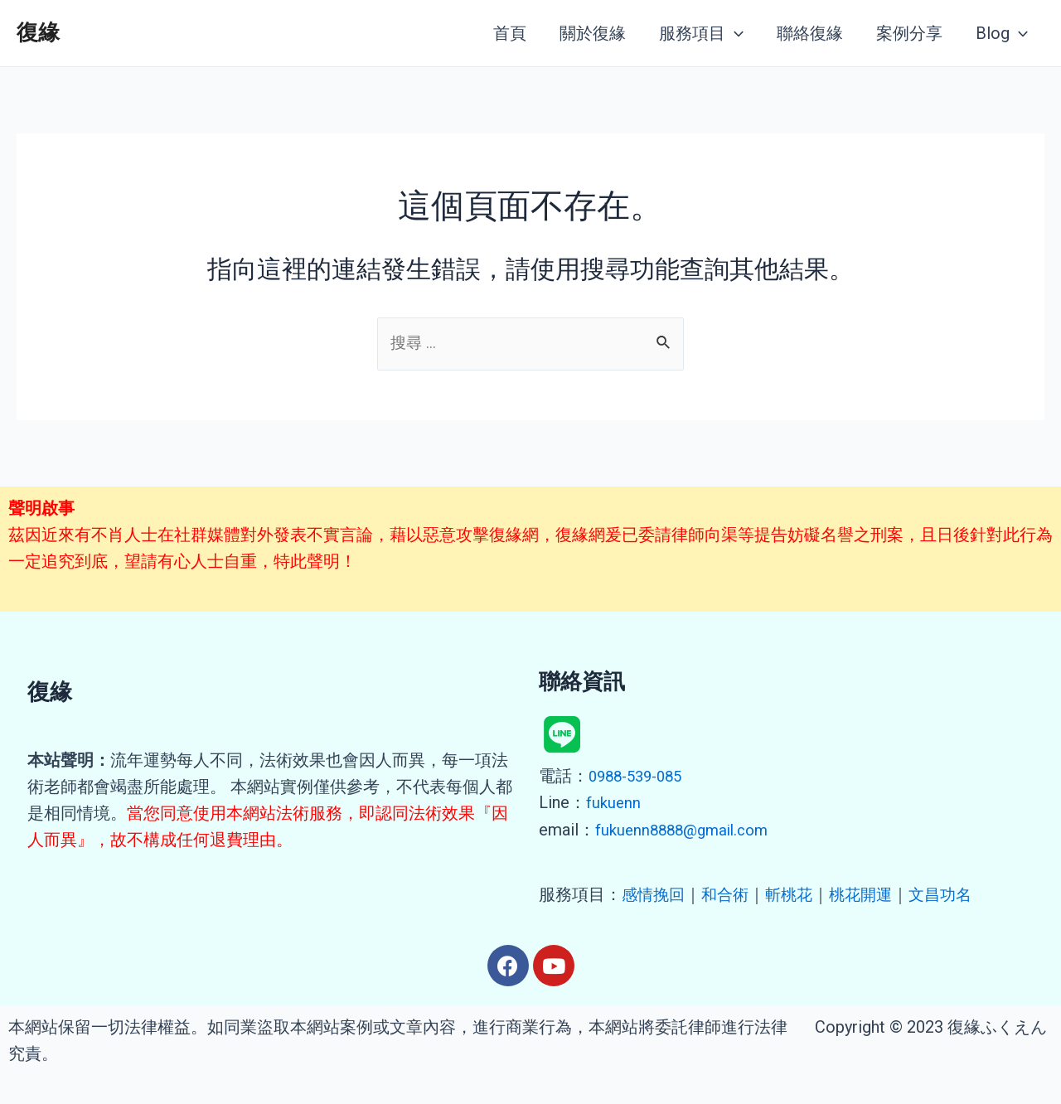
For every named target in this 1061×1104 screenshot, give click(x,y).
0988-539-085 (640, 777)
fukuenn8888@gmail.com (687, 830)
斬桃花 (796, 894)
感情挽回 (655, 894)
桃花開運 (870, 894)
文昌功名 (953, 894)
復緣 (38, 32)
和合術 (729, 894)
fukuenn (614, 804)
